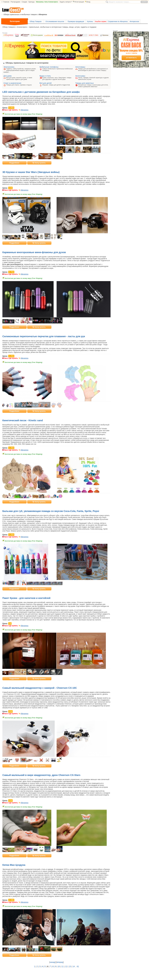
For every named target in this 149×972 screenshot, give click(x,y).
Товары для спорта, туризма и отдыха (19, 85)
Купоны (90, 21)
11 (62, 966)
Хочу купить (39, 163)
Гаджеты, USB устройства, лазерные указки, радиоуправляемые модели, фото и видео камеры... (19, 70)
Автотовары (80, 67)
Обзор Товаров (35, 21)
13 (70, 966)
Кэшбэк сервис (100, 21)
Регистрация (78, 2)
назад (52, 962)
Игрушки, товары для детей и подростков (56, 85)
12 (66, 966)
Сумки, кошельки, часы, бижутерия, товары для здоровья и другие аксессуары (56, 78)
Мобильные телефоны (49, 67)
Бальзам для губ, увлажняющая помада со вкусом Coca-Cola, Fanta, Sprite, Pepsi (50, 511)
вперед (60, 962)
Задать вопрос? (65, 2)
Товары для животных (84, 83)
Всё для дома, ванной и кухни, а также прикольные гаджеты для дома (19, 78)
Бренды (31, 2)
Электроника (8, 67)
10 (59, 966)
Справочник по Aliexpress (118, 21)
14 (74, 966)
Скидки (24, 2)
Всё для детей (46, 83)
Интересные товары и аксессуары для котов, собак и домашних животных (93, 85)
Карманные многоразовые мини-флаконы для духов (34, 252)
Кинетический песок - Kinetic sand (22, 420)
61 (78, 966)
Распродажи (15, 2)
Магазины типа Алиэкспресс (47, 2)
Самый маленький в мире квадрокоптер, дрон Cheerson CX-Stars (41, 775)
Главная (6, 2)
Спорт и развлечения (12, 83)
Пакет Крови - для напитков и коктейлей (26, 598)
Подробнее (14, 163)
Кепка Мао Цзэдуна (13, 865)
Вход (87, 2)
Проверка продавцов (76, 21)
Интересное (134, 21)
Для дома (7, 76)
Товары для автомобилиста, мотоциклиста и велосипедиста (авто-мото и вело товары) (93, 69)
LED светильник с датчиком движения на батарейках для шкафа (41, 92)
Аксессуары (80, 76)
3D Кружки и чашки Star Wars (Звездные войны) (30, 172)
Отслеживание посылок (55, 21)
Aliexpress (24, 110)
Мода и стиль (45, 76)
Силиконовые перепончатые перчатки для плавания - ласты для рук (43, 336)
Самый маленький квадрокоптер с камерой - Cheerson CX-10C (39, 688)
